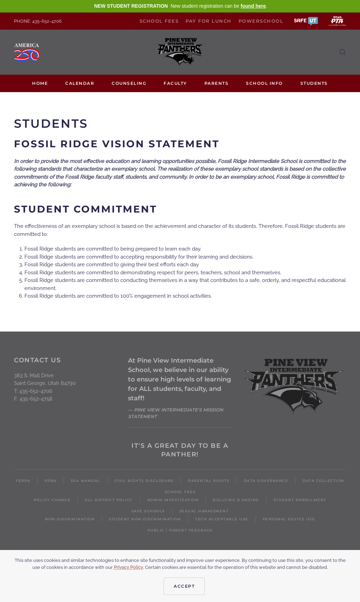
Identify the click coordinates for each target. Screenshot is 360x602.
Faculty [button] (175, 83)
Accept (184, 586)
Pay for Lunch (209, 21)
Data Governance (266, 480)
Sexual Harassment (204, 511)
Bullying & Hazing (236, 500)
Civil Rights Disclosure (144, 480)
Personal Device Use (289, 519)
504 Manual (85, 480)
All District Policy (109, 500)
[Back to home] (180, 52)
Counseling (129, 83)
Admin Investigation (173, 500)
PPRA (51, 480)
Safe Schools (148, 511)
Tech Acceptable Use (221, 519)
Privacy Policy (128, 567)
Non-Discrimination (70, 519)
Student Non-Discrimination (145, 519)
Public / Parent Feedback (180, 530)
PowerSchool (261, 21)
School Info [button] (264, 83)
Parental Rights (209, 480)
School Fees (159, 21)
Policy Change (52, 500)
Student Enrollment (300, 500)
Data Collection (323, 480)
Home (40, 83)
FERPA (23, 480)
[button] (306, 20)
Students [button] (314, 83)
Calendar (79, 83)
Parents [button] (216, 83)
